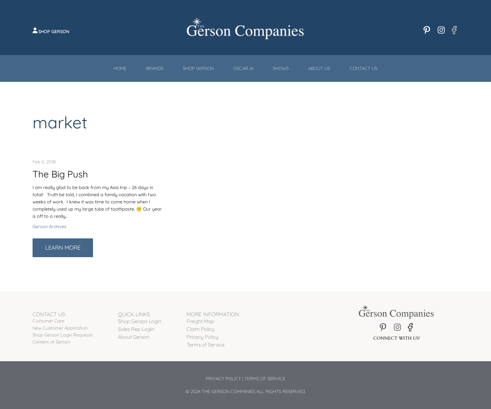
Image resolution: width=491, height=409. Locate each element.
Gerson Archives (49, 226)
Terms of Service (264, 379)
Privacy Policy (223, 379)
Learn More (69, 250)
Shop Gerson (54, 31)
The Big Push (60, 174)
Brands (154, 68)
